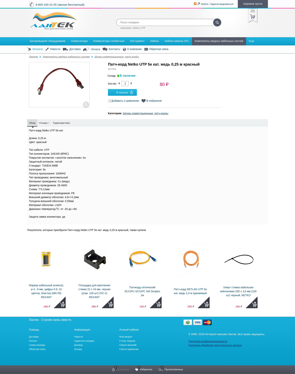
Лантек (33, 56)
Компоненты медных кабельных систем (219, 40)
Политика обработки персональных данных (215, 345)
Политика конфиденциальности (207, 341)
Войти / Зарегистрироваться (217, 4)
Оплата (91, 49)
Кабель (154, 40)
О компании (132, 49)
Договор (78, 345)
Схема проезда (37, 345)
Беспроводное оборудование (47, 40)
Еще (251, 40)
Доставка (72, 49)
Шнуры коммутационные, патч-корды (116, 56)
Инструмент (137, 40)
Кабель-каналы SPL (177, 40)
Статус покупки (127, 341)
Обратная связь (156, 49)
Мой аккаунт (125, 336)
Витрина (35, 49)
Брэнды (78, 349)
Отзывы (44, 122)
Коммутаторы (79, 40)
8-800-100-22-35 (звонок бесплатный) (60, 4)
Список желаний (127, 345)
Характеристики (61, 122)
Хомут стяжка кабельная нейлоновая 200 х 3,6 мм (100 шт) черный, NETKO (238, 291)
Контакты (111, 49)
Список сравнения (128, 349)
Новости (52, 49)
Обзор (32, 122)
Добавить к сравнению (123, 100)
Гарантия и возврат (84, 341)
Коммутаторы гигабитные (108, 40)
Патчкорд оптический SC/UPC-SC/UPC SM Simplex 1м (142, 291)
